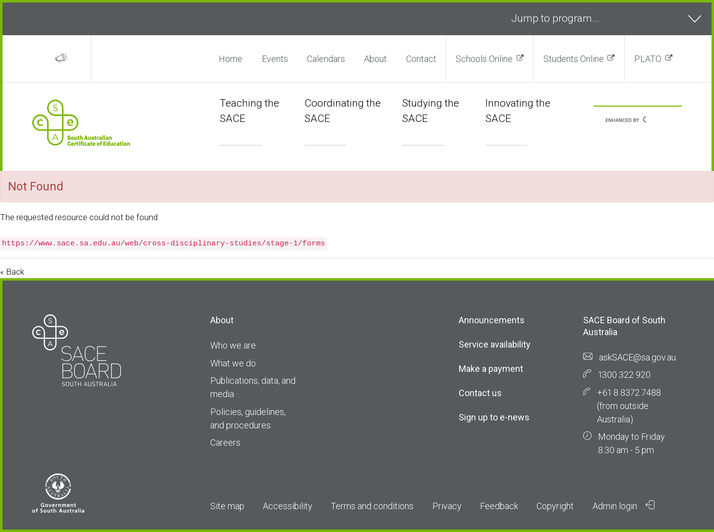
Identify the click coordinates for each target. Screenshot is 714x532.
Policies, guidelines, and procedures (248, 418)
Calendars (326, 59)
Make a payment (491, 368)
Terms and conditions (372, 506)
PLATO (647, 59)
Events (275, 59)
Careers (225, 442)
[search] (626, 121)
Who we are (233, 345)
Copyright (555, 506)
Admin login (624, 505)
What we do (233, 363)
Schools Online (484, 59)
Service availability (495, 344)
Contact (421, 59)
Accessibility (287, 506)
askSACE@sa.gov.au (637, 357)
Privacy (447, 506)
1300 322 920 (624, 374)
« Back (12, 272)
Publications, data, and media (253, 387)
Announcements (492, 320)
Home (230, 59)
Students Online (573, 59)
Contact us (480, 393)
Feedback (499, 506)
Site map (227, 506)
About (375, 59)
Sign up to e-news (494, 417)
